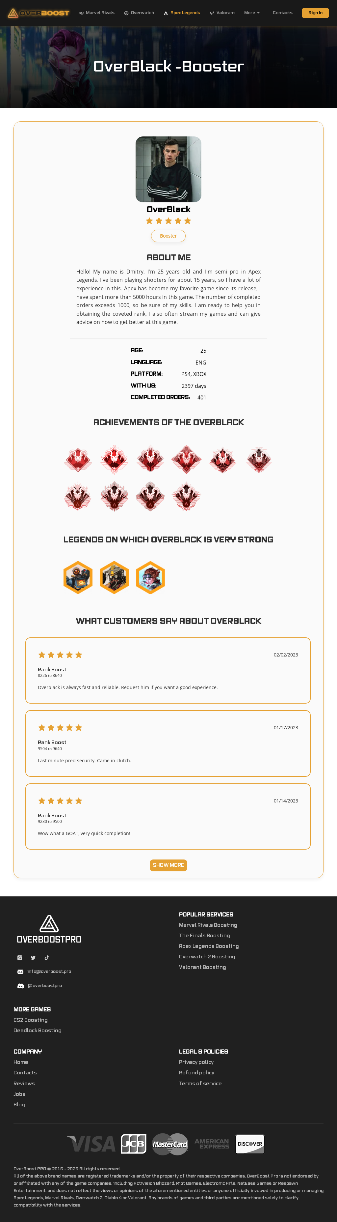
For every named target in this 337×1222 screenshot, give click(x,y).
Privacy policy (196, 1062)
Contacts (283, 13)
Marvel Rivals (97, 13)
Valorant (222, 13)
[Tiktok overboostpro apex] (46, 958)
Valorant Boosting (202, 967)
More (252, 13)
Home (20, 1062)
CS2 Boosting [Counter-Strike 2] (30, 1020)
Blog (19, 1105)
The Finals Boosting (204, 936)
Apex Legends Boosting (209, 946)
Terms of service (200, 1084)
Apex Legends (181, 13)
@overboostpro (45, 986)
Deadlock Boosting (37, 1031)
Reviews (24, 1084)
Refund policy (196, 1073)
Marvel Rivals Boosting (208, 925)
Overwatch (139, 13)
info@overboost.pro (49, 972)
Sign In (315, 13)
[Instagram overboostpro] (20, 958)
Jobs (19, 1094)
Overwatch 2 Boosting (207, 957)
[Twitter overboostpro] (33, 958)
